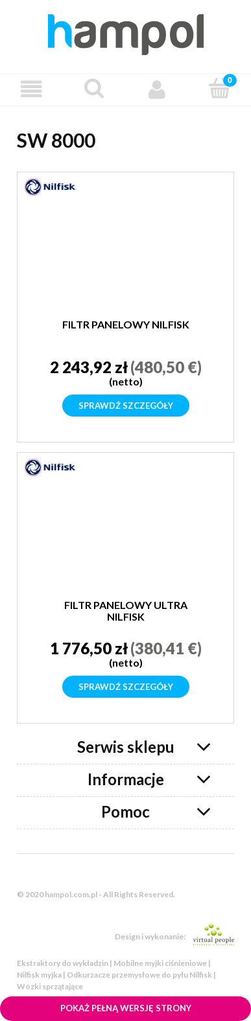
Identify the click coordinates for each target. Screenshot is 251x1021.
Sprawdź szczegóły (125, 405)
